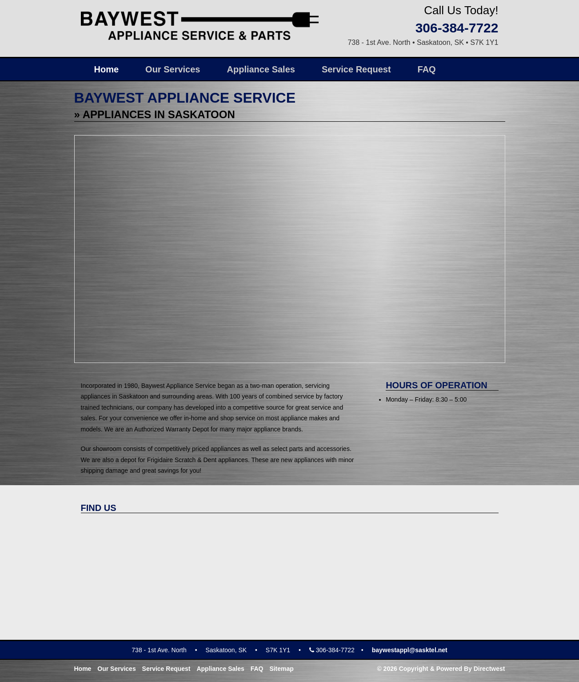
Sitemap (281, 668)
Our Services (172, 69)
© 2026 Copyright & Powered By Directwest (441, 668)
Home (106, 69)
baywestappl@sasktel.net (409, 650)
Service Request (356, 69)
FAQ (427, 69)
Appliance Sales (261, 69)
